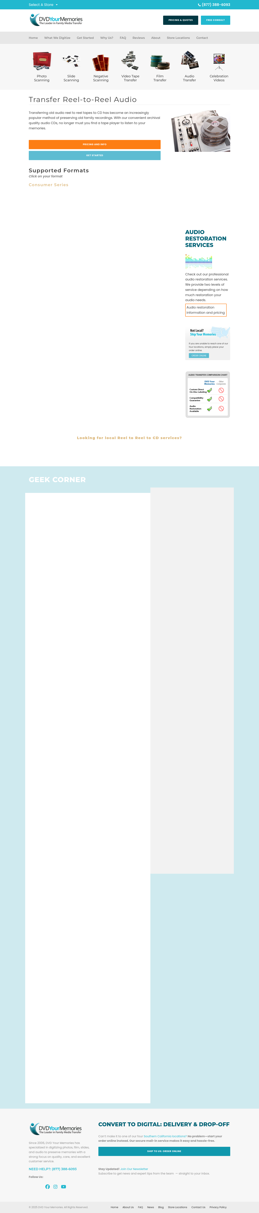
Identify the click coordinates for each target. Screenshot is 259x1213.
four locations (196, 346)
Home (33, 38)
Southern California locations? (165, 1136)
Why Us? (106, 38)
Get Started (85, 38)
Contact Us (198, 1207)
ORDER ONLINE (199, 355)
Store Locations (178, 38)
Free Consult (215, 20)
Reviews (139, 38)
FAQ (123, 38)
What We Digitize (57, 38)
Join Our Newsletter (134, 1169)
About (155, 38)
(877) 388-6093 (213, 4)
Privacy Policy (218, 1207)
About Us (128, 1207)
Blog (161, 1207)
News (150, 1207)
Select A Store (41, 4)
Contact (202, 38)
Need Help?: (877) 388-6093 (53, 1169)
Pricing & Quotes (181, 20)
